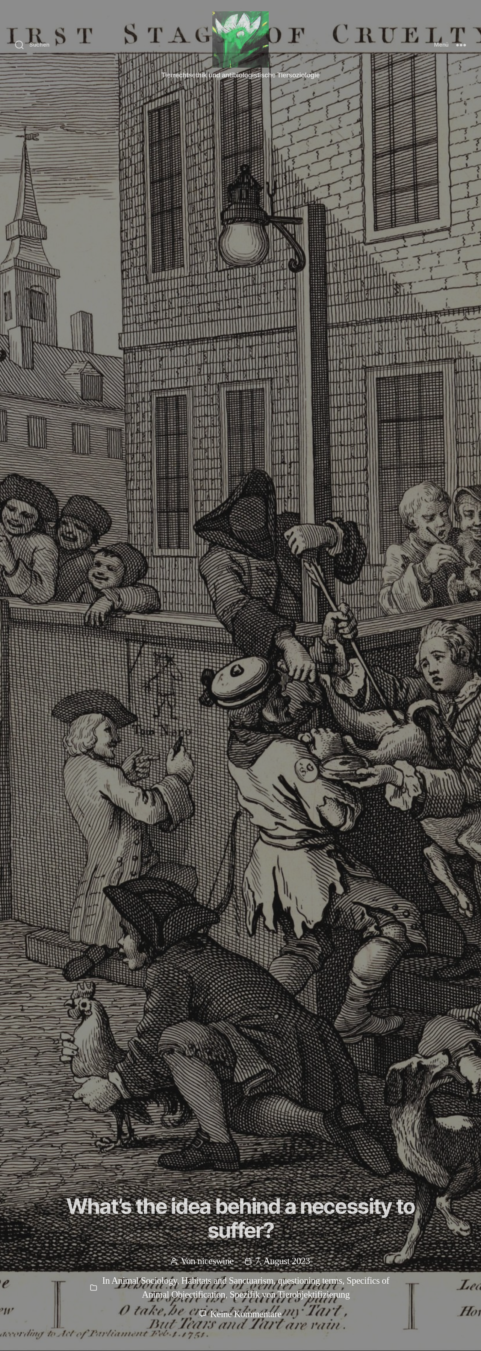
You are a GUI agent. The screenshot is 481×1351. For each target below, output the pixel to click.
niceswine (216, 1261)
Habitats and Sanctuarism (227, 1280)
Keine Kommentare (245, 1314)
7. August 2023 (282, 1261)
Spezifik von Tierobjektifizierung (289, 1294)
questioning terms (310, 1280)
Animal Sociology (144, 1280)
